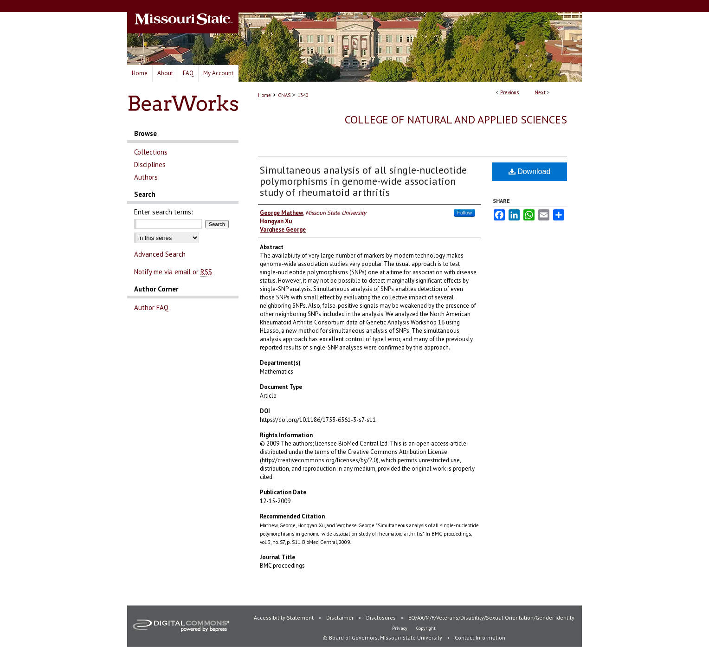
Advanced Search (160, 254)
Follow (464, 212)
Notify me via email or (173, 271)
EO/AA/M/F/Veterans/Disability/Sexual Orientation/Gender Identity (491, 617)
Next (540, 92)
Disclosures (381, 617)
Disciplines (150, 164)
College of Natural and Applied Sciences (456, 119)
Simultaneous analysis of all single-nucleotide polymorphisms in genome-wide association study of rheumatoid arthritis (363, 181)
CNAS (284, 95)
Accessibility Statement (284, 617)
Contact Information (480, 637)
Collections (151, 152)
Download (530, 171)
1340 (303, 95)
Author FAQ (151, 307)
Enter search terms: (163, 211)
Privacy (400, 628)
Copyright (426, 628)
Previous (509, 92)
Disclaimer (340, 617)
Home (264, 95)
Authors (146, 177)
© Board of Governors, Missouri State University (383, 637)
